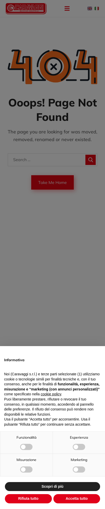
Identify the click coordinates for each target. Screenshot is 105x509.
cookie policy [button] (51, 394)
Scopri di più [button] (52, 486)
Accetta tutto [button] (77, 498)
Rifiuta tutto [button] (28, 498)
